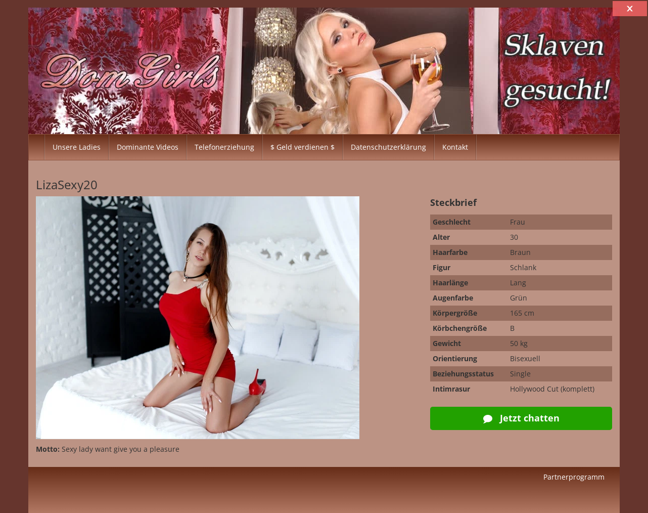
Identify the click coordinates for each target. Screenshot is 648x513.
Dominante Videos (147, 147)
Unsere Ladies (77, 147)
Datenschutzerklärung (388, 147)
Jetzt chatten (521, 418)
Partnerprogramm (574, 477)
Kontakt (455, 147)
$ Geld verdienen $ (302, 147)
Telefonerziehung (224, 147)
